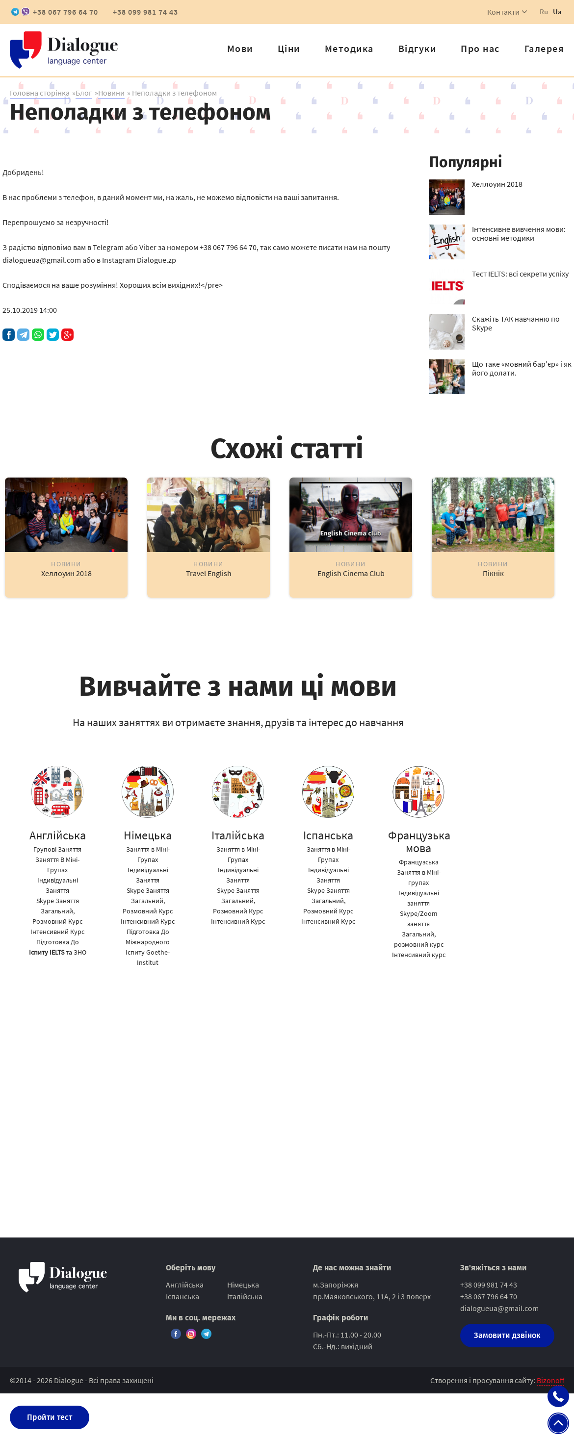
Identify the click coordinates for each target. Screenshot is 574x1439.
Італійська (244, 1296)
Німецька (243, 1284)
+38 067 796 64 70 (65, 12)
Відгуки (417, 48)
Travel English (209, 573)
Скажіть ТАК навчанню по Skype (516, 323)
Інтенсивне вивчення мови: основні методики (519, 233)
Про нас (480, 48)
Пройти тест (49, 1417)
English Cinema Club (351, 573)
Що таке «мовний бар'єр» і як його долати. (522, 368)
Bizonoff (550, 1380)
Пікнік (493, 573)
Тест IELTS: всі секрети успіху (520, 273)
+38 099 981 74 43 (145, 12)
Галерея (544, 48)
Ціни (289, 48)
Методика (349, 48)
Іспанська (182, 1296)
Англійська (185, 1284)
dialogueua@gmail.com (499, 1308)
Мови (240, 48)
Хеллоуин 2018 (497, 183)
